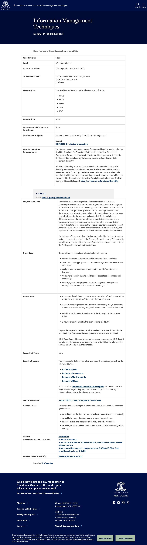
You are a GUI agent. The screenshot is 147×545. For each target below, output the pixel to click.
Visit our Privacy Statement (83, 539)
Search (137, 5)
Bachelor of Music (70, 381)
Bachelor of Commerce (72, 373)
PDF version (47, 463)
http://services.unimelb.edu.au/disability (99, 181)
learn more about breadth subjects (88, 386)
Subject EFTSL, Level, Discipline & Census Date (80, 400)
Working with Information (70, 456)
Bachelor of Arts (69, 369)
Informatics (64, 436)
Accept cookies (105, 538)
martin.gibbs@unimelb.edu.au (56, 198)
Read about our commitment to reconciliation (38, 493)
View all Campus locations (67, 526)
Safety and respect (26, 514)
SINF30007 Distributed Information (72, 144)
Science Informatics (68, 439)
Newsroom (22, 520)
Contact (20, 526)
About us (21, 503)
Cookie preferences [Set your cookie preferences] (125, 538)
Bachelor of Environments (74, 377)
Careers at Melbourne (27, 509)
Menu (144, 5)
